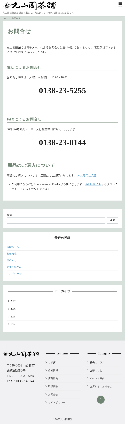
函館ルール (13, 247)
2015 (13, 316)
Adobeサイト (93, 184)
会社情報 (53, 370)
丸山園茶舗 (66, 419)
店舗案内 (53, 378)
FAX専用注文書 (87, 175)
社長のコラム (97, 362)
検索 (9, 215)
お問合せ (16, 18)
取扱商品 (53, 386)
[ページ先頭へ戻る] (100, 399)
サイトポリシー (56, 402)
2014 (13, 324)
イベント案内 (97, 378)
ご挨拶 (52, 362)
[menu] (120, 4)
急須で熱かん (14, 267)
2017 (13, 301)
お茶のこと (96, 370)
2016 (13, 309)
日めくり (12, 260)
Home (6, 18)
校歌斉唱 (12, 253)
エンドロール (14, 273)
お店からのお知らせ (101, 386)
